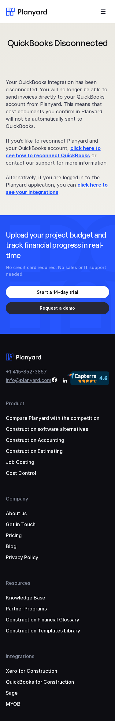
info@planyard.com (28, 380)
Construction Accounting (35, 440)
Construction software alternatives (47, 429)
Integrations (20, 656)
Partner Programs (26, 609)
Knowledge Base (25, 598)
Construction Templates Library (43, 631)
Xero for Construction (31, 671)
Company (17, 499)
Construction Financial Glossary (42, 620)
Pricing (14, 535)
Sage (12, 693)
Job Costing (20, 462)
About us (16, 513)
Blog (11, 546)
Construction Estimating (34, 451)
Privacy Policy (22, 557)
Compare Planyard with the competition (52, 418)
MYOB (13, 704)
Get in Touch (20, 524)
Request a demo (57, 308)
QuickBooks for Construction (40, 682)
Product (15, 403)
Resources (18, 583)
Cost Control (21, 473)
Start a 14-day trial (57, 292)
